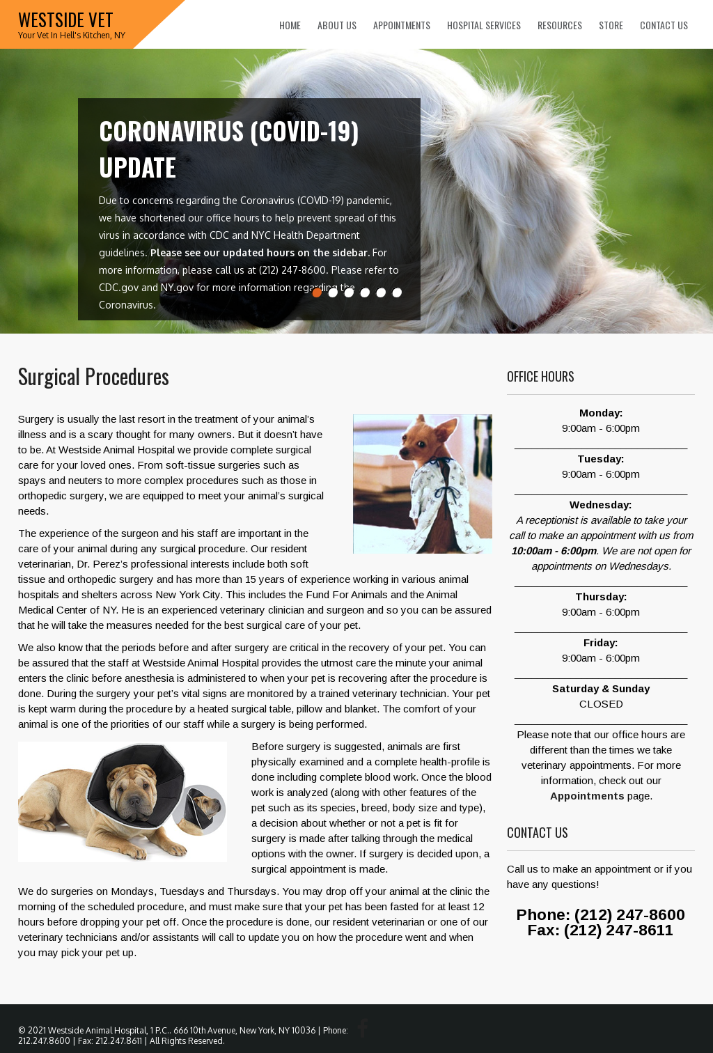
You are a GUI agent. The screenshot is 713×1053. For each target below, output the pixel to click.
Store (611, 24)
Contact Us (664, 24)
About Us (337, 24)
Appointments (401, 24)
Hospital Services (484, 24)
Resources (560, 24)
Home (290, 24)
